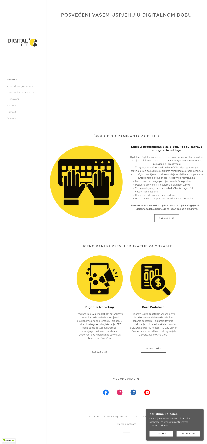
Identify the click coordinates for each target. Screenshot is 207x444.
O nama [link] (11, 118)
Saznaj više (167, 218)
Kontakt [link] (11, 112)
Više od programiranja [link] (20, 86)
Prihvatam (188, 434)
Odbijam (161, 434)
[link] (23, 42)
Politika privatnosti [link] (126, 424)
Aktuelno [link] (12, 105)
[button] (26, 92)
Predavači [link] (13, 99)
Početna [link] (12, 79)
